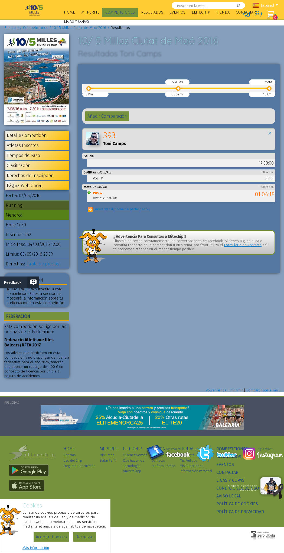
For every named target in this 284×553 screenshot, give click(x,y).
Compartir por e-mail (263, 390)
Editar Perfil (108, 460)
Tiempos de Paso (23, 155)
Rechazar (85, 536)
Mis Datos (107, 455)
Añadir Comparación (107, 116)
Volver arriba (216, 390)
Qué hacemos (133, 460)
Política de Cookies (237, 503)
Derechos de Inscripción (30, 175)
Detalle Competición (27, 135)
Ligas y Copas (76, 21)
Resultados (152, 12)
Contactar (246, 12)
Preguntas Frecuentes (79, 466)
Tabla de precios (43, 263)
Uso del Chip (72, 460)
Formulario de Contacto (243, 245)
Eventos (177, 12)
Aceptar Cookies (51, 536)
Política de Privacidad (240, 511)
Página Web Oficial (25, 185)
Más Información (35, 547)
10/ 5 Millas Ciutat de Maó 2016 (79, 27)
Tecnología (131, 466)
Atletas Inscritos (23, 145)
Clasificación (19, 165)
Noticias (69, 455)
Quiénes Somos (135, 455)
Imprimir (236, 390)
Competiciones (120, 12)
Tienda (223, 12)
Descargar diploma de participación (122, 209)
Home (69, 12)
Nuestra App (132, 471)
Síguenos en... (174, 449)
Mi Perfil (90, 12)
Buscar (232, 5)
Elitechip (201, 12)
